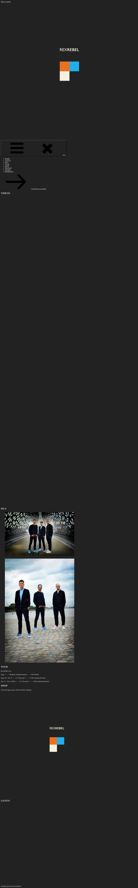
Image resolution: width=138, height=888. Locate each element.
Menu (34, 148)
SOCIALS (8, 168)
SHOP (7, 166)
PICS (6, 162)
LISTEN (7, 170)
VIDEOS (8, 160)
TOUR (7, 164)
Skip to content (6, 2)
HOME (7, 159)
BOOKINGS (9, 171)
